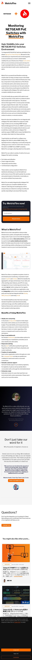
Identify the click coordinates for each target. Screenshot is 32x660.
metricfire (7, 564)
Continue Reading (18, 576)
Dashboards (11, 337)
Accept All (16, 650)
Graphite (7, 278)
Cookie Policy (17, 622)
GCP (9, 295)
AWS (2, 295)
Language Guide (8, 356)
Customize (16, 657)
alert (7, 346)
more (18, 295)
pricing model (12, 320)
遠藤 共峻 (9, 580)
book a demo (26, 60)
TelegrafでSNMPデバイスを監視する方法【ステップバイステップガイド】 (15, 568)
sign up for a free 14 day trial (12, 54)
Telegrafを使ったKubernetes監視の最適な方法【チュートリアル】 (15, 610)
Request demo (16, 218)
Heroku (26, 293)
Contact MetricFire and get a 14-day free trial (15, 209)
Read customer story (16, 480)
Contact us (6, 525)
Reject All (16, 653)
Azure (6, 295)
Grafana (15, 278)
